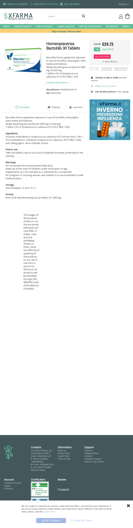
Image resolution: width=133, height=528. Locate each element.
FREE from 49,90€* (17, 4)
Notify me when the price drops (107, 69)
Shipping (55, 107)
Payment (88, 450)
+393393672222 (46, 464)
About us (62, 450)
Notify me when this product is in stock (121, 69)
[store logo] (24, 16)
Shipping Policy (91, 453)
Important (77, 107)
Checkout (8, 488)
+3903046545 (37, 461)
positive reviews (104, 86)
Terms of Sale (64, 458)
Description (24, 107)
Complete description (58, 82)
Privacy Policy (64, 453)
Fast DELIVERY (72, 4)
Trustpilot (63, 489)
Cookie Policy (64, 456)
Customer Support (93, 458)
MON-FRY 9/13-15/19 (46, 4)
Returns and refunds (94, 461)
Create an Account (13, 483)
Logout (7, 485)
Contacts (88, 456)
